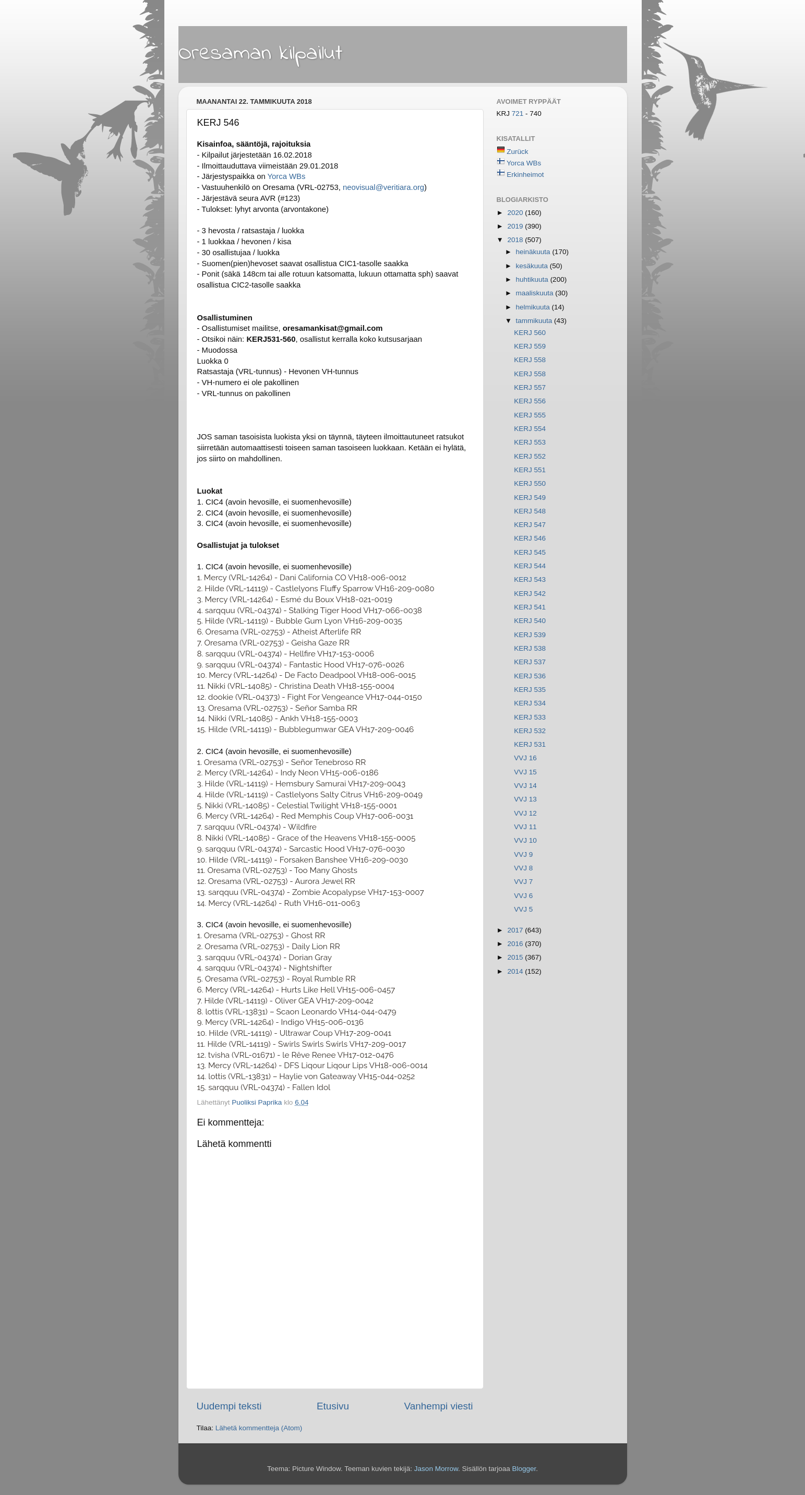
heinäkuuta (534, 252)
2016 (516, 944)
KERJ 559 (530, 346)
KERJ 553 (530, 442)
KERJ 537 (530, 662)
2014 (516, 971)
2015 (516, 957)
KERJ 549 (530, 497)
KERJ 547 (530, 525)
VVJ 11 (525, 827)
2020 (516, 213)
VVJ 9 (523, 854)
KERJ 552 (530, 456)
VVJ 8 (523, 868)
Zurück (517, 152)
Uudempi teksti (229, 1406)
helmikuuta (534, 307)
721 (518, 113)
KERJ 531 (530, 744)
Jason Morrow (436, 1469)
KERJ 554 (530, 429)
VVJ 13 (525, 799)
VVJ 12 (525, 813)
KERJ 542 (530, 593)
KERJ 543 (530, 579)
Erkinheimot (525, 174)
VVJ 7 (523, 882)
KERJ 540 (530, 621)
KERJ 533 (530, 717)
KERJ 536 (530, 676)
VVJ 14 (525, 786)
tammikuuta (535, 321)
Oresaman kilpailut (260, 54)
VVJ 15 (525, 772)
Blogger (524, 1469)
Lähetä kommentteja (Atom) (259, 1428)
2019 (516, 226)
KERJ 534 (530, 703)
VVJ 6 (523, 896)
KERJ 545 (530, 552)
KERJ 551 (530, 470)
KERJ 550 (530, 483)
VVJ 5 (523, 909)
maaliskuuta (536, 293)
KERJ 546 (530, 538)
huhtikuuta (533, 279)
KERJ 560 (530, 333)
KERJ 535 (530, 689)
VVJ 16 (525, 758)
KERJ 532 (530, 731)
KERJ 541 (530, 607)
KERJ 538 (530, 648)
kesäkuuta (533, 266)
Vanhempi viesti (438, 1406)
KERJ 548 (530, 511)
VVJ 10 (525, 840)
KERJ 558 (530, 360)
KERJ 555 (530, 415)
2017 (516, 930)
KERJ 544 (530, 566)
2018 (516, 240)
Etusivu (333, 1406)
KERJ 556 (530, 401)
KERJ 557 (530, 387)
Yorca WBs (287, 176)
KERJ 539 (530, 635)
